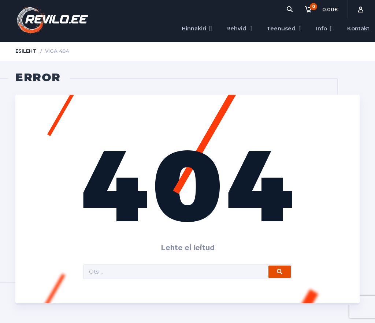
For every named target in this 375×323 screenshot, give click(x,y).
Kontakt (358, 28)
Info (321, 28)
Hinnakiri (194, 28)
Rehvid (236, 28)
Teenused (281, 28)
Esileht (25, 51)
